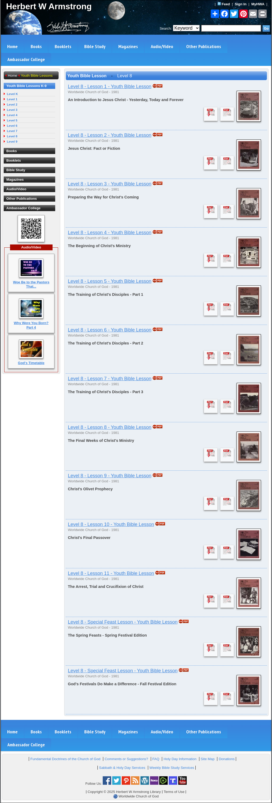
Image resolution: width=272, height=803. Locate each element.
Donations (227, 759)
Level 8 (12, 136)
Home (12, 46)
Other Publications (203, 46)
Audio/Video (162, 46)
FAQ (156, 759)
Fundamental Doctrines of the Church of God (65, 759)
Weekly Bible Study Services (171, 768)
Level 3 (12, 109)
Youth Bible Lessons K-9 (26, 86)
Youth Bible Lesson (86, 76)
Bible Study (94, 46)
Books (36, 46)
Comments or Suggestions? (126, 759)
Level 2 (12, 104)
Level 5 (12, 120)
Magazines (128, 46)
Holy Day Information (179, 759)
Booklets (63, 46)
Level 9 (12, 141)
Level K (12, 94)
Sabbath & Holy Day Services (122, 768)
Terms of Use (174, 792)
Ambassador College (26, 59)
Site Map (208, 759)
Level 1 (12, 99)
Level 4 (12, 115)
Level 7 (12, 131)
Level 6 (12, 125)
